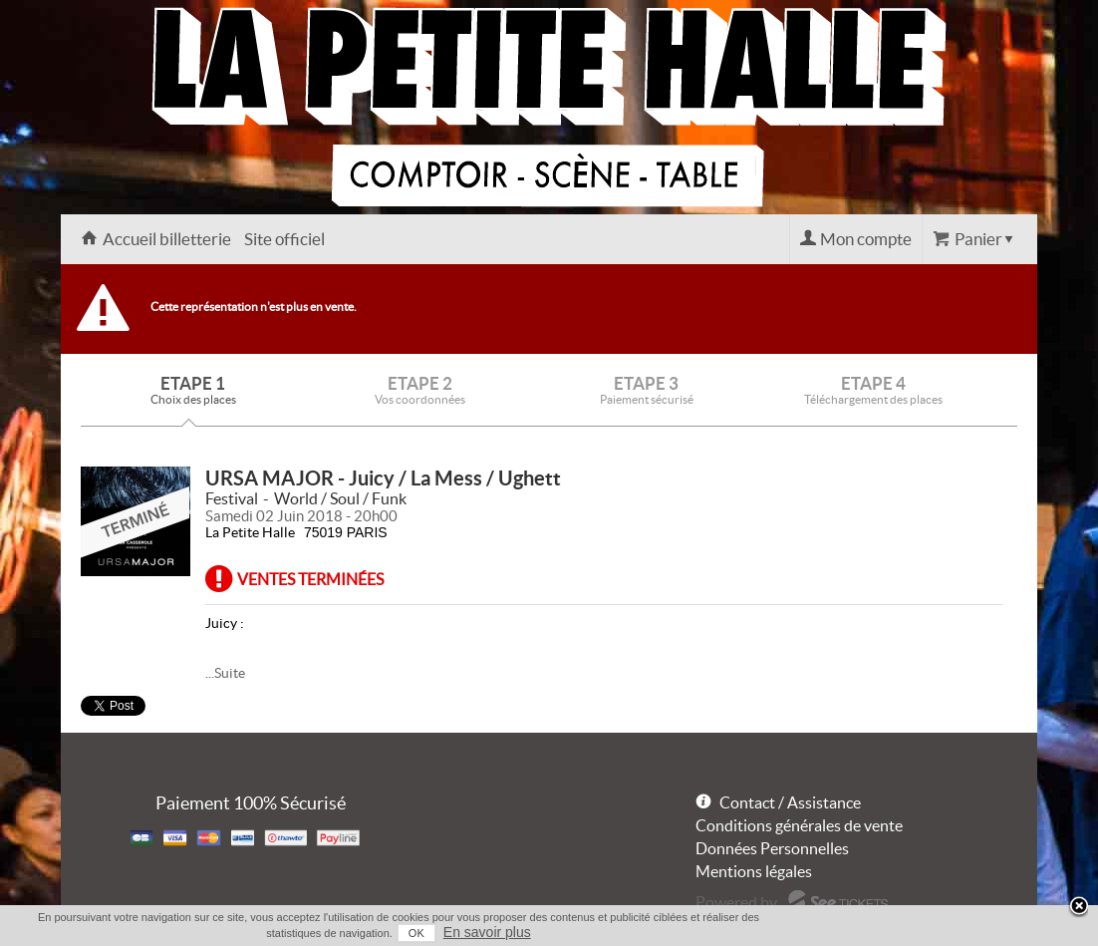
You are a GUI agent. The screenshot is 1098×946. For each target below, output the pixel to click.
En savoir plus (487, 932)
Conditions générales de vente (799, 825)
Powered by (736, 902)
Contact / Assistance (790, 802)
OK (416, 933)
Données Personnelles (772, 848)
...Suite (225, 673)
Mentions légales (753, 871)
